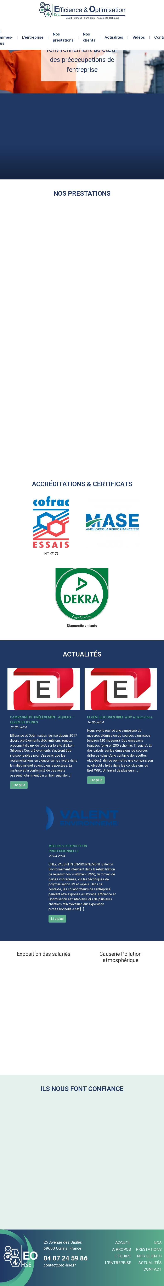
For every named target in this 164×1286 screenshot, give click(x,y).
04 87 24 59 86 (65, 1258)
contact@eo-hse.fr (60, 1265)
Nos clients (89, 37)
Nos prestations (63, 37)
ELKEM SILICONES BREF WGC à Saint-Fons (119, 717)
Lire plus (18, 785)
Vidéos (138, 37)
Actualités (114, 37)
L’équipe (122, 1256)
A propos (121, 1249)
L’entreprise (33, 37)
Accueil (123, 1242)
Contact (152, 1269)
